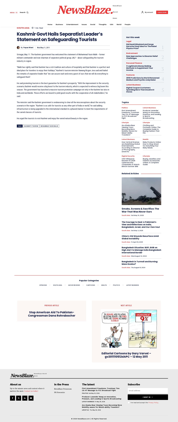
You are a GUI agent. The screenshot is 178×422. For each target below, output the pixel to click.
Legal (128, 41)
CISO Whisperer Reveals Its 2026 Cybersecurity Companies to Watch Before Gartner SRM (130, 163)
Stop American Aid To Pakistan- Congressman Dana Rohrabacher (51, 314)
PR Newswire (59, 392)
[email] (148, 390)
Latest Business (128, 139)
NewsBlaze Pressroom (63, 389)
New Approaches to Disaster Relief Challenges (142, 57)
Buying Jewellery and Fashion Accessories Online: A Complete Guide (151, 162)
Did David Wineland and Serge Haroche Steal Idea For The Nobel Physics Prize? (141, 46)
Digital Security (128, 156)
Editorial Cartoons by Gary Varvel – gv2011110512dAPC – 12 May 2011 (126, 355)
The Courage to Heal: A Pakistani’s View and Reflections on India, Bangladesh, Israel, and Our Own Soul (141, 224)
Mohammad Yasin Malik (49, 126)
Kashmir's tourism (31, 126)
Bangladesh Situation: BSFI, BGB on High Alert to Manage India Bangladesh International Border (141, 250)
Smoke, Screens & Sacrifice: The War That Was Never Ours (140, 210)
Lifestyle (146, 156)
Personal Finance (134, 63)
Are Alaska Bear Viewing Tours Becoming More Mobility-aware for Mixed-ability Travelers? (102, 406)
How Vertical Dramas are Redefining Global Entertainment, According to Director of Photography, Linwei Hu (131, 147)
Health (145, 139)
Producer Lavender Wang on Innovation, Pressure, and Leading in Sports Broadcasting (101, 398)
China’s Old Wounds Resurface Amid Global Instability (140, 237)
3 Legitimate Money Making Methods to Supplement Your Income (139, 68)
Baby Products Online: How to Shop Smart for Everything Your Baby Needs (152, 145)
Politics (85, 393)
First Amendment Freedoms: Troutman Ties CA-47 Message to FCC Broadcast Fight (100, 389)
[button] (24, 12)
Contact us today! (31, 391)
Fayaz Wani (28, 48)
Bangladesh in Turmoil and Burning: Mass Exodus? (140, 262)
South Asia (23, 28)
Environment (132, 53)
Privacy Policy (153, 402)
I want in (148, 397)
